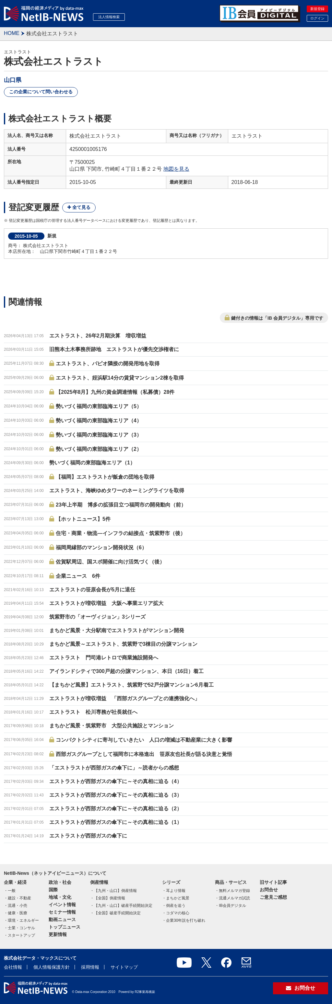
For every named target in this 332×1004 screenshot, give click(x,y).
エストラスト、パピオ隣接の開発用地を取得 (108, 363)
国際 (53, 889)
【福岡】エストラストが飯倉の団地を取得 (105, 477)
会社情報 (13, 967)
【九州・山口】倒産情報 (115, 890)
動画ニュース (62, 919)
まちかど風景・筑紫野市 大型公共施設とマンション (111, 725)
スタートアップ (21, 935)
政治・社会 (60, 882)
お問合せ (269, 889)
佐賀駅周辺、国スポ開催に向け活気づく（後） (110, 562)
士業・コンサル (21, 928)
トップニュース (64, 927)
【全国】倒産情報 (109, 898)
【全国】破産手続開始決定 (117, 913)
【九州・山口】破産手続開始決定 (123, 905)
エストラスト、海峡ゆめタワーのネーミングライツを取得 (116, 490)
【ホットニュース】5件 (83, 519)
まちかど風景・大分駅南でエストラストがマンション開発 (116, 630)
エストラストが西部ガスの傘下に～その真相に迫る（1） (115, 822)
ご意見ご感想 (273, 897)
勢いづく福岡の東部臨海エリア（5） (99, 406)
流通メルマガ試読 (234, 898)
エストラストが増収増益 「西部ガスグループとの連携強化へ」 (124, 698)
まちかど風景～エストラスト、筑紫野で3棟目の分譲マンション (123, 644)
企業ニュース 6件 (78, 576)
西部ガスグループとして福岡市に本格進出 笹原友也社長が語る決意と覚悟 (144, 754)
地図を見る (176, 169)
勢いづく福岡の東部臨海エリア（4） (99, 420)
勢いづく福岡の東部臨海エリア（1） (92, 462)
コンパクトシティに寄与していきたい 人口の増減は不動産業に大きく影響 (144, 740)
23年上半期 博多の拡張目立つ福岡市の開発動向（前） (121, 505)
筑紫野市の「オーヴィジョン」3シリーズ (97, 617)
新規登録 (317, 9)
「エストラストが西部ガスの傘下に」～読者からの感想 (114, 767)
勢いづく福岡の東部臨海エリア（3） (99, 435)
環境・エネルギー (23, 920)
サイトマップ (124, 967)
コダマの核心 (177, 913)
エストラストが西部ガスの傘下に (88, 836)
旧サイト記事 (273, 882)
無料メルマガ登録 (234, 890)
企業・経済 (15, 882)
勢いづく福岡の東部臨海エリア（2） (99, 449)
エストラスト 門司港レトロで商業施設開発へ (103, 657)
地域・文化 (60, 897)
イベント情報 (62, 904)
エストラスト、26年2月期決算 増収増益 (97, 335)
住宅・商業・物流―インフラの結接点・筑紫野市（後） (120, 533)
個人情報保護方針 (51, 967)
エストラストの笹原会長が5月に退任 (92, 589)
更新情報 (58, 934)
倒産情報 (99, 882)
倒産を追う (175, 905)
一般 (12, 890)
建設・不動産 (19, 898)
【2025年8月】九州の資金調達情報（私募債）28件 (115, 392)
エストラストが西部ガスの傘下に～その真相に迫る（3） (115, 795)
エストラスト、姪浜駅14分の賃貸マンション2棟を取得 (120, 378)
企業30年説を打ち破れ (185, 920)
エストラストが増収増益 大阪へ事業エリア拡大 (106, 603)
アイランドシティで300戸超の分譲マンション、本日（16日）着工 (126, 671)
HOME (11, 33)
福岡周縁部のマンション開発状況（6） (101, 547)
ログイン (317, 18)
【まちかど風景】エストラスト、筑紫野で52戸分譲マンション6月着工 (131, 685)
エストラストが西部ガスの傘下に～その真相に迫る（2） (115, 808)
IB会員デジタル (232, 905)
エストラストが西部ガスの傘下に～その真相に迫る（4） (115, 781)
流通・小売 (17, 905)
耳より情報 (175, 890)
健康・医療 (17, 913)
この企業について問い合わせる (41, 91)
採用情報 (90, 967)
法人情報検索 (109, 17)
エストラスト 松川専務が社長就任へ (93, 712)
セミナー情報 (62, 912)
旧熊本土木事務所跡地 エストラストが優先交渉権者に (114, 349)
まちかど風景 (177, 898)
